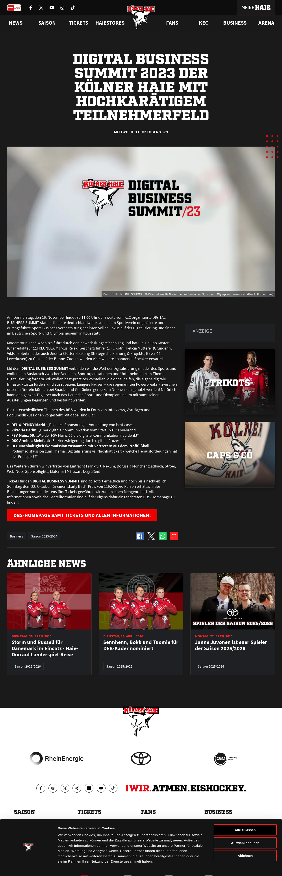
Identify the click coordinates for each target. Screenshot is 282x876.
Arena (266, 23)
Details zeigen (234, 867)
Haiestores (109, 23)
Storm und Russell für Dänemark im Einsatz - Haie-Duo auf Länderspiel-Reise (45, 648)
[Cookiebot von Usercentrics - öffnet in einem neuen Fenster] (28, 867)
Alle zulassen (245, 818)
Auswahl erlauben (245, 831)
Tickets (78, 23)
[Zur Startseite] (141, 18)
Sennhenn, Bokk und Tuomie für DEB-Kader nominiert (140, 645)
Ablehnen (245, 844)
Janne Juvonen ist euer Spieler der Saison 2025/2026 (231, 645)
